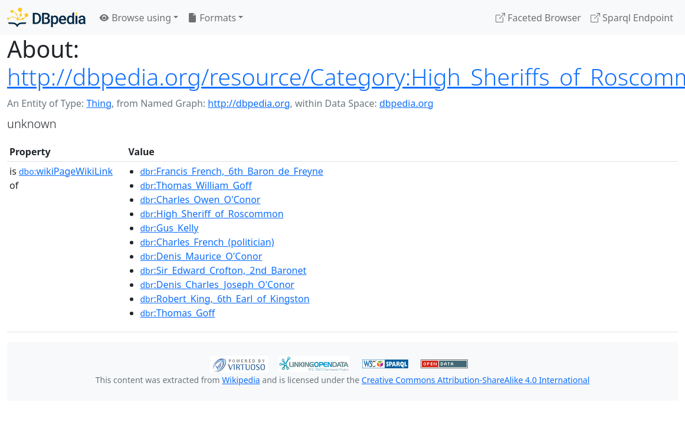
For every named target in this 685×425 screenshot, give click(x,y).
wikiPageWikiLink (66, 171)
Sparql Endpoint (632, 17)
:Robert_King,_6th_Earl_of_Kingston (225, 298)
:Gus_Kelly (169, 227)
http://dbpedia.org (249, 103)
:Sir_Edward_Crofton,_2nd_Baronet (223, 270)
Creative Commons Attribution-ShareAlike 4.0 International (475, 379)
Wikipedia (241, 379)
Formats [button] (212, 17)
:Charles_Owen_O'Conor (200, 199)
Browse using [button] (135, 17)
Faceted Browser (538, 17)
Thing (99, 103)
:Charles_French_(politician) (207, 242)
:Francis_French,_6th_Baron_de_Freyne (231, 171)
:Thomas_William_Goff (196, 185)
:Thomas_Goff (177, 312)
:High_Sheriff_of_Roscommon (212, 213)
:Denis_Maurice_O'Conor (201, 256)
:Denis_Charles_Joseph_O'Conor (217, 284)
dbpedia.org (406, 103)
